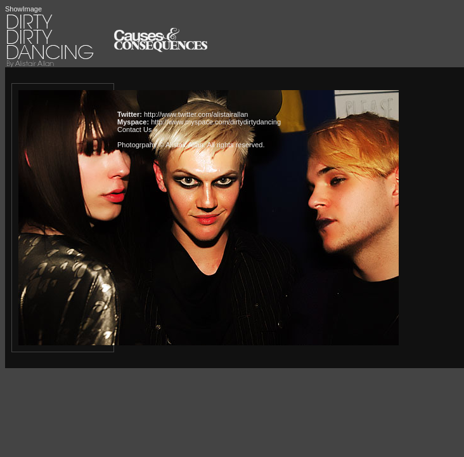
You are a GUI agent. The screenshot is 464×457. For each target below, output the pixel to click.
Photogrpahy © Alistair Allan (160, 145)
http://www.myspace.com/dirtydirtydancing (216, 122)
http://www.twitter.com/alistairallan (196, 114)
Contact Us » (137, 129)
